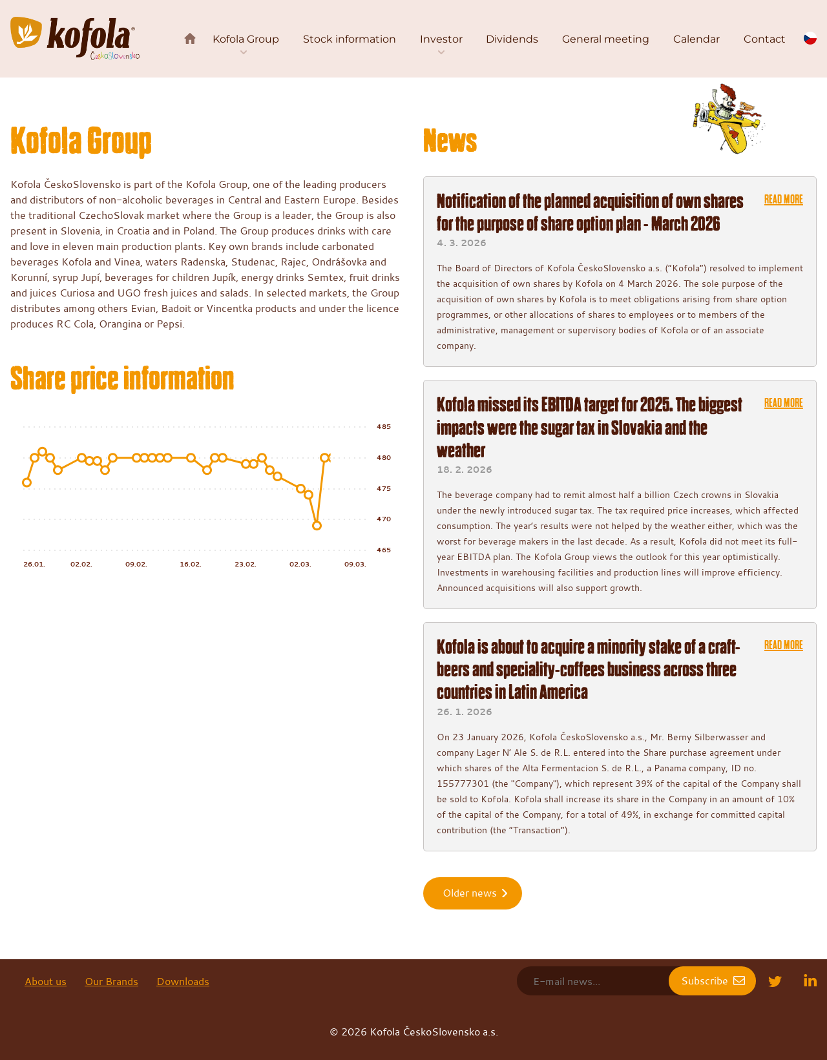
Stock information (349, 39)
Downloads (182, 981)
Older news (470, 893)
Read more (783, 199)
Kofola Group (246, 39)
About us (46, 981)
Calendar (696, 39)
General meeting (605, 39)
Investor (441, 39)
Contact (765, 39)
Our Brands (111, 981)
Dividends (512, 39)
